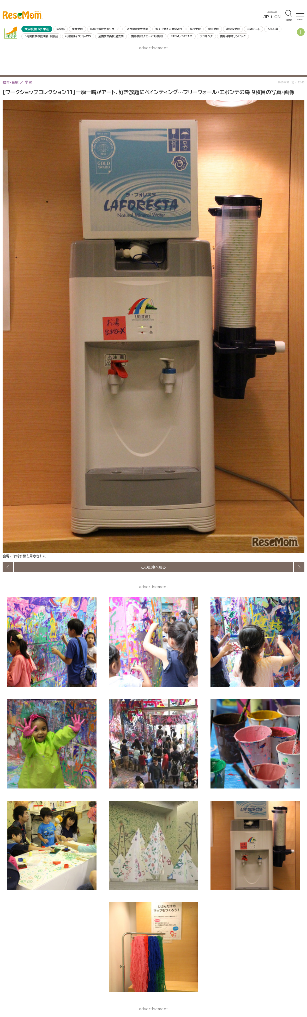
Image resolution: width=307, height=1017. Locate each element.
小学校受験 (233, 29)
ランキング (206, 36)
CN (277, 16)
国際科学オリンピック (233, 36)
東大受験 (77, 29)
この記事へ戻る (153, 567)
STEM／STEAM (181, 36)
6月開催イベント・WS (78, 36)
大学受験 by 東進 (37, 29)
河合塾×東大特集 (137, 29)
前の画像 (8, 567)
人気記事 (272, 29)
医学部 (61, 29)
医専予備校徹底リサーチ (104, 29)
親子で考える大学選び (168, 29)
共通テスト (253, 29)
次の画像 (299, 567)
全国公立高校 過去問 (111, 36)
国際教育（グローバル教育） (147, 36)
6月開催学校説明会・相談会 (41, 36)
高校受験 (195, 29)
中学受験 (213, 29)
